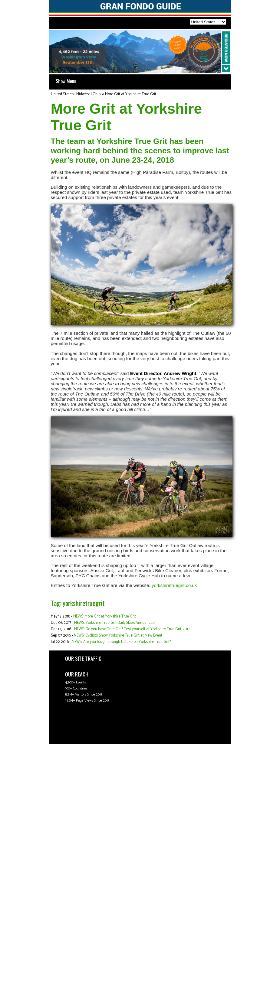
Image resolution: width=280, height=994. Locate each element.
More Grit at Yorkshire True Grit (130, 94)
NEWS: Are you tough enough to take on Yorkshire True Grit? (121, 642)
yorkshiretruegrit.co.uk (174, 585)
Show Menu (66, 81)
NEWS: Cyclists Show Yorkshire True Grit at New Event (118, 635)
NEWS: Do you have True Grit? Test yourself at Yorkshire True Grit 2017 (132, 629)
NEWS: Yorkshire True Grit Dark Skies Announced (114, 623)
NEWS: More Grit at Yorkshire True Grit (104, 616)
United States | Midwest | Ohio (75, 94)
